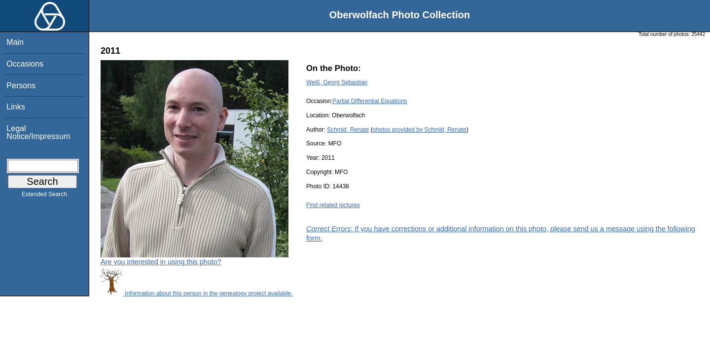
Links (15, 107)
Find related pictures (333, 205)
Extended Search (44, 196)
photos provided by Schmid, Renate (419, 129)
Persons (21, 85)
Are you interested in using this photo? (161, 262)
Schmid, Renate (348, 129)
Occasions (24, 64)
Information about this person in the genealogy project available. (197, 293)
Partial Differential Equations (369, 101)
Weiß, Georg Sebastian (337, 82)
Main (15, 42)
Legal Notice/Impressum (38, 132)
